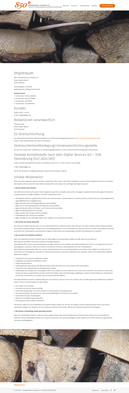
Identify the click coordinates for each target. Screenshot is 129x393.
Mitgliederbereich (19, 385)
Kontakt (94, 6)
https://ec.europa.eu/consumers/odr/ (87, 138)
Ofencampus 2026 (107, 6)
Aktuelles (74, 6)
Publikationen (84, 6)
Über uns (66, 6)
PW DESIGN (52, 390)
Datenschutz (104, 390)
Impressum (95, 390)
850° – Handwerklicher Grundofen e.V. (29, 390)
